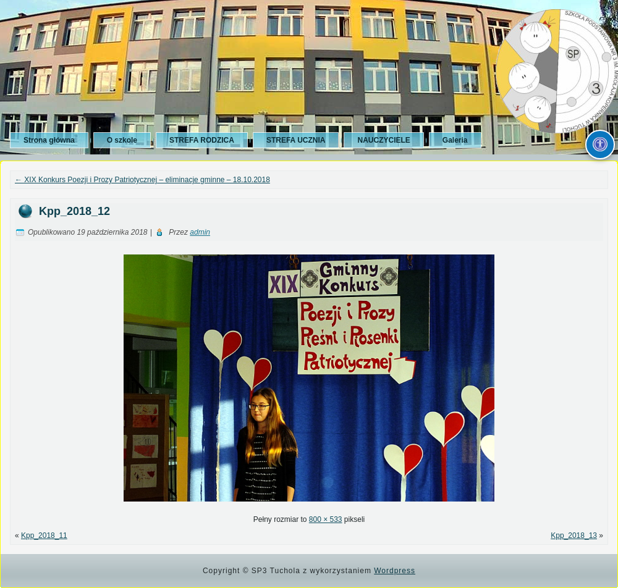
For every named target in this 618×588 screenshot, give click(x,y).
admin (200, 232)
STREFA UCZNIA (296, 140)
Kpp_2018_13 (574, 535)
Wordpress (394, 570)
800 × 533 (325, 519)
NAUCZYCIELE (383, 140)
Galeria (455, 140)
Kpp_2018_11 (44, 535)
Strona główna (49, 140)
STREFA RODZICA (201, 140)
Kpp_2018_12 (74, 211)
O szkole (122, 140)
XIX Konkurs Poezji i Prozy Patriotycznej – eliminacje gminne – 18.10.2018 (142, 179)
